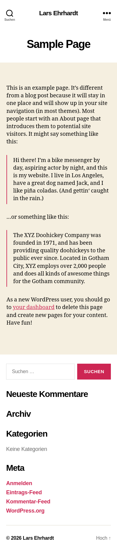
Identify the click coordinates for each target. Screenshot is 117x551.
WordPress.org (25, 511)
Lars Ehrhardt (58, 13)
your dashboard (34, 307)
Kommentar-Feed (28, 502)
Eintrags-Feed (24, 492)
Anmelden (19, 483)
